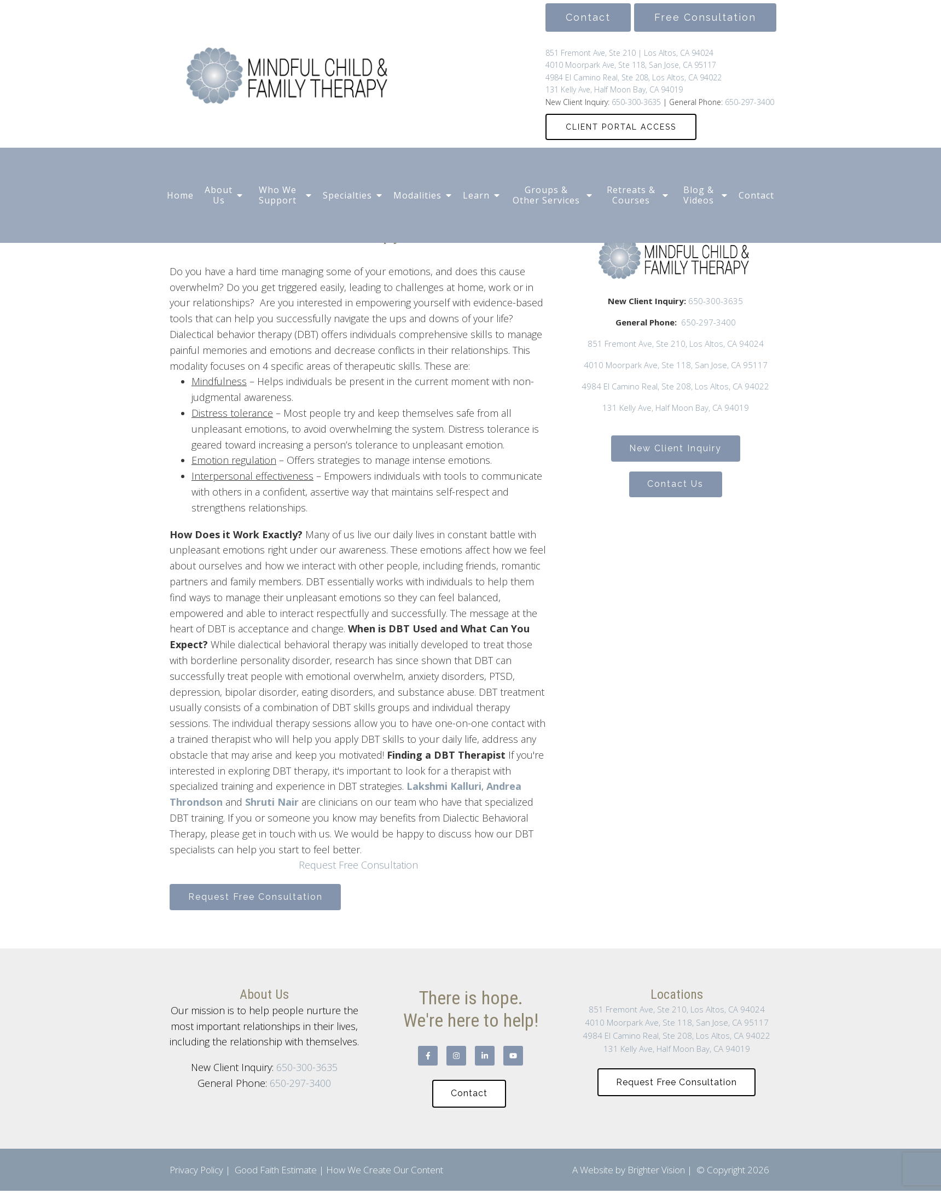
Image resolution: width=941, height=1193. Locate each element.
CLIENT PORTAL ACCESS (621, 127)
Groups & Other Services (546, 195)
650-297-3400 (749, 102)
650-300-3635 (635, 102)
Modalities (417, 195)
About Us (219, 195)
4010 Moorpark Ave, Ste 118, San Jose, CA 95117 (630, 65)
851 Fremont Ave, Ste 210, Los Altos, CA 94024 (676, 343)
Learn (476, 195)
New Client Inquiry (675, 449)
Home (180, 195)
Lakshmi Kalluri (443, 786)
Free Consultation (705, 17)
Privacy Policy (196, 1172)
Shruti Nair (272, 801)
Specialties (347, 195)
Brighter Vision (656, 1172)
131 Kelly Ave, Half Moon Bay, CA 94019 (614, 89)
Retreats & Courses (631, 195)
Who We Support (278, 195)
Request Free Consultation (358, 864)
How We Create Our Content (384, 1172)
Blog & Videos (698, 195)
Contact (756, 195)
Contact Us (675, 486)
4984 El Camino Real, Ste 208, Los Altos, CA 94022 (633, 77)
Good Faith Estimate (276, 1172)
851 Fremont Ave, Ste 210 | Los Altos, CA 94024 (629, 53)
